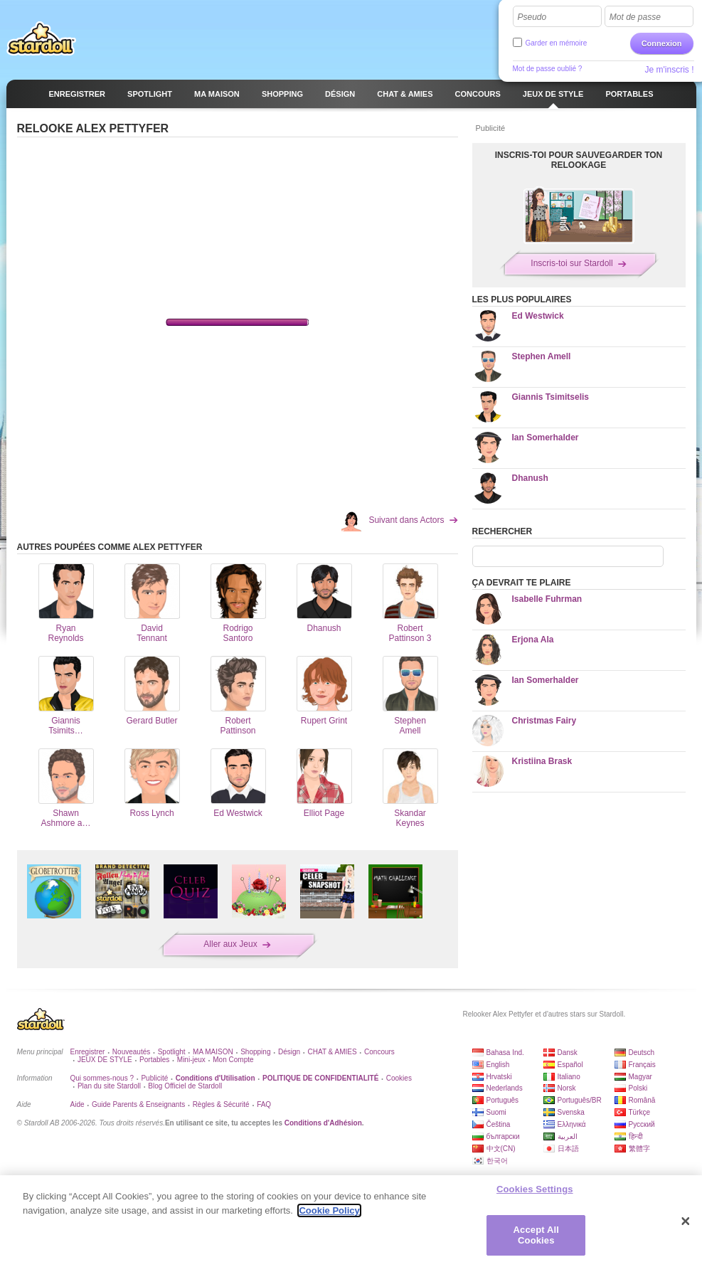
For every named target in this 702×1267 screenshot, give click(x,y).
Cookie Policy (329, 1210)
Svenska (571, 1112)
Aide (77, 1104)
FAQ (264, 1104)
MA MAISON (213, 1052)
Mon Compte (233, 1060)
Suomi (496, 1112)
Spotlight (172, 1052)
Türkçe (640, 1112)
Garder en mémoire (556, 43)
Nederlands (504, 1088)
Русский (642, 1124)
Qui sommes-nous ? (102, 1078)
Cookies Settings (534, 1189)
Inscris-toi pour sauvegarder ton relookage (579, 160)
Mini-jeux (191, 1060)
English (498, 1065)
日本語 (568, 1148)
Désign (289, 1052)
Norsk (567, 1088)
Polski (638, 1088)
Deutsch (642, 1052)
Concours (379, 1052)
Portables (154, 1060)
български (503, 1136)
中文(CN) (501, 1148)
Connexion (662, 43)
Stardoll (41, 38)
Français (642, 1065)
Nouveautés (131, 1052)
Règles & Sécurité (221, 1104)
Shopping (255, 1052)
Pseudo (532, 17)
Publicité (154, 1078)
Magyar (640, 1077)
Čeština (498, 1124)
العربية (568, 1136)
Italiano (569, 1077)
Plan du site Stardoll (109, 1086)
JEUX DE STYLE (105, 1060)
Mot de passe (635, 17)
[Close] (685, 1221)
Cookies (399, 1078)
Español (570, 1065)
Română (642, 1100)
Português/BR (580, 1100)
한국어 (497, 1161)
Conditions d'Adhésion (323, 1123)
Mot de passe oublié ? (548, 69)
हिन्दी (636, 1136)
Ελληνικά (572, 1124)
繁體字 (639, 1148)
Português (502, 1100)
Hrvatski (499, 1077)
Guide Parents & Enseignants (138, 1104)
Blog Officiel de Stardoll (185, 1086)
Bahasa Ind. (505, 1052)
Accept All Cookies (536, 1235)
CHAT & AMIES (332, 1052)
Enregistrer (87, 1052)
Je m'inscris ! (669, 70)
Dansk (568, 1052)
